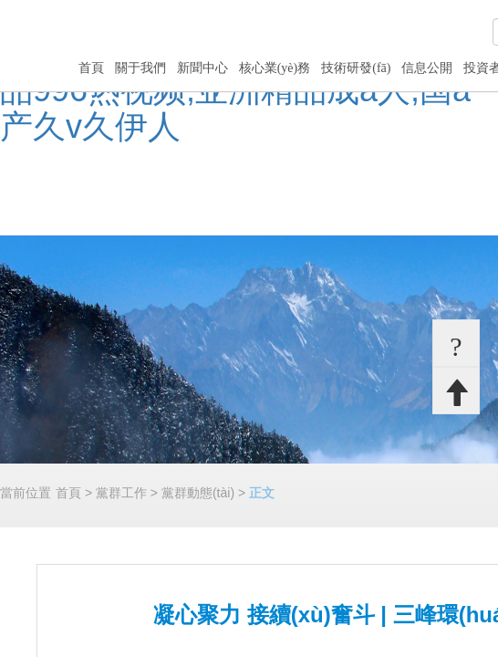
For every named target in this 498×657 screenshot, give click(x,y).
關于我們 (140, 68)
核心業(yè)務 (275, 68)
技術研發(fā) (355, 68)
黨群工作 (121, 492)
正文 (262, 492)
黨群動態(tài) (197, 492)
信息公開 (426, 68)
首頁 (91, 68)
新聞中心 (202, 68)
